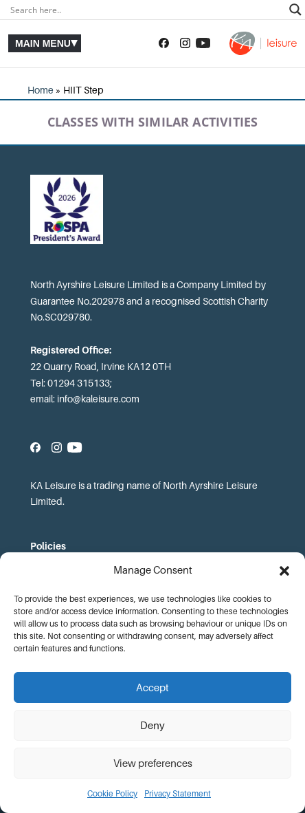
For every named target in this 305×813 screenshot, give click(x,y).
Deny (152, 725)
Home (40, 90)
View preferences (152, 763)
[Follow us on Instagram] (185, 43)
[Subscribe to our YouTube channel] (203, 43)
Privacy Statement (177, 794)
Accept (152, 687)
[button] (284, 571)
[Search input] (146, 9)
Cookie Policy (112, 794)
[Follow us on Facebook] (164, 43)
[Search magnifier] (295, 9)
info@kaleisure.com (98, 398)
